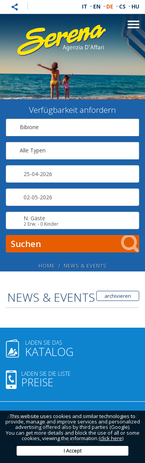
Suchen (75, 243)
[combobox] (72, 127)
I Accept (73, 450)
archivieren (117, 295)
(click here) (111, 438)
